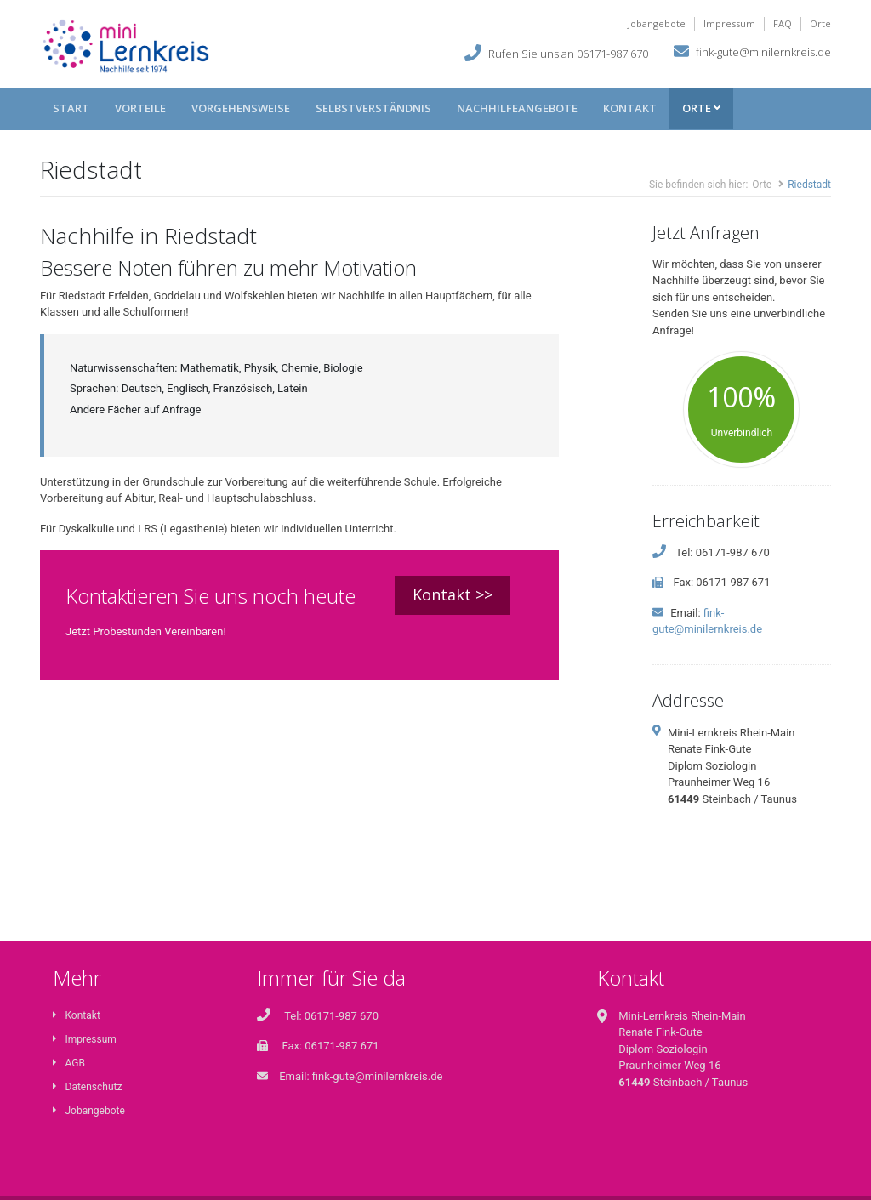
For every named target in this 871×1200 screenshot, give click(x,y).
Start (71, 108)
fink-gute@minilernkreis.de (763, 51)
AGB (69, 1063)
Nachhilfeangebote (517, 108)
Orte (820, 23)
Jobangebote (657, 23)
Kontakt (630, 108)
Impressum (729, 23)
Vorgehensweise (240, 108)
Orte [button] (701, 108)
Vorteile (140, 108)
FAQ (782, 23)
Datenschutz (87, 1087)
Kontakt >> (452, 594)
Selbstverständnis (373, 108)
